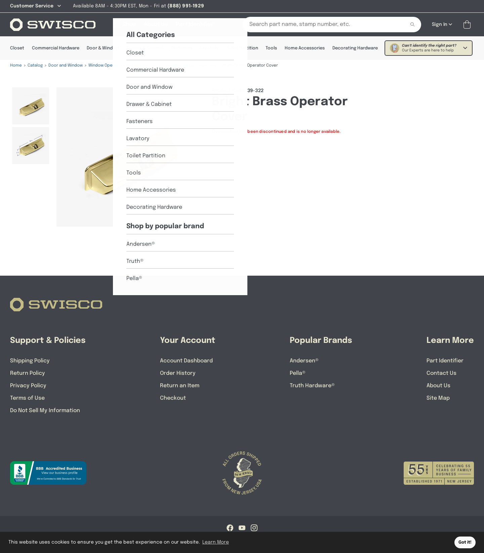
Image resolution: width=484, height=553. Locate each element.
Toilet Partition (242, 48)
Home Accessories (305, 48)
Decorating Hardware (355, 48)
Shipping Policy (30, 361)
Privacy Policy (28, 386)
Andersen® (304, 361)
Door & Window (103, 48)
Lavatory (209, 48)
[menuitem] (30, 105)
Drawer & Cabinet (145, 48)
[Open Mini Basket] (468, 25)
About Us (438, 386)
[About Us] (156, 24)
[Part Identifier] (194, 24)
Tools (271, 48)
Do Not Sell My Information (45, 410)
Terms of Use (27, 398)
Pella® (298, 373)
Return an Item (179, 386)
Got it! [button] (465, 542)
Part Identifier (445, 361)
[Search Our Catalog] (319, 24)
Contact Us (441, 373)
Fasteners (181, 48)
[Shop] (124, 24)
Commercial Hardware (55, 48)
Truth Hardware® (312, 386)
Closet (17, 48)
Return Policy (27, 373)
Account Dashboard (186, 361)
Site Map (438, 398)
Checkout (173, 398)
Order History (178, 373)
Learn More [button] (215, 542)
